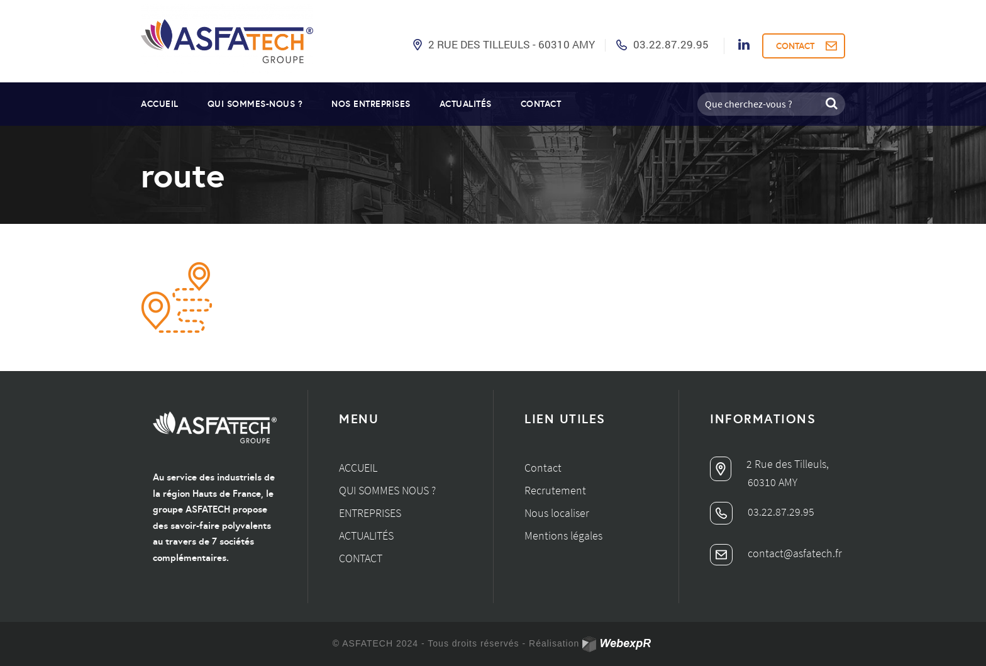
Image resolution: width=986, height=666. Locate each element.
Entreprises (370, 513)
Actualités (466, 103)
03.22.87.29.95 (671, 44)
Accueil (160, 103)
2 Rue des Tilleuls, (769, 464)
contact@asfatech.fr (776, 553)
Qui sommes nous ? (387, 490)
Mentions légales (563, 535)
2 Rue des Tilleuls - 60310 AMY (511, 44)
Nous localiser (556, 513)
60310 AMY (772, 482)
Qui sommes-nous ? (255, 103)
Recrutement (555, 490)
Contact (541, 103)
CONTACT (795, 46)
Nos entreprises (371, 103)
